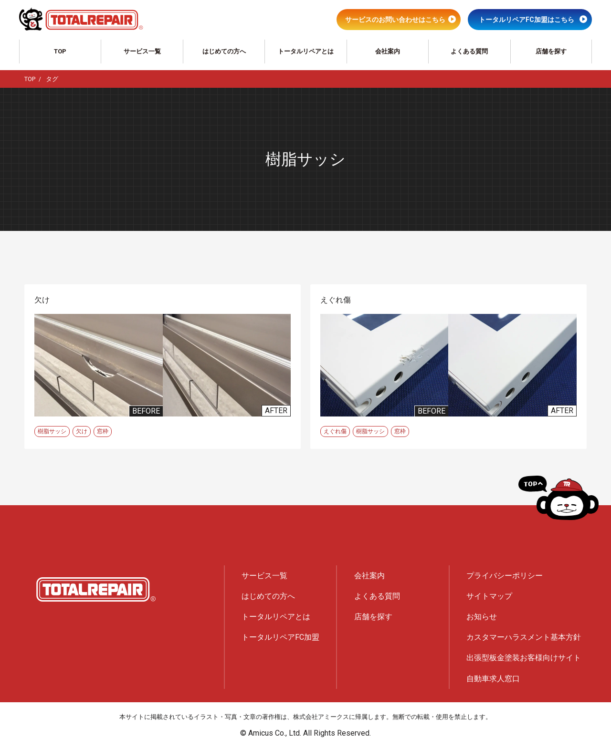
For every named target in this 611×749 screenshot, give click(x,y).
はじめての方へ (224, 51)
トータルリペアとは (306, 51)
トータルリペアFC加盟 (280, 637)
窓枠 (102, 431)
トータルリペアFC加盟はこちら (526, 19)
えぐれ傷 (335, 431)
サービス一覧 (142, 51)
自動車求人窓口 (493, 678)
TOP (60, 51)
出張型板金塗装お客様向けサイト (523, 657)
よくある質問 (469, 51)
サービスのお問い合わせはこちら (395, 19)
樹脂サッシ (52, 431)
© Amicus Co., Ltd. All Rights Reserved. (305, 733)
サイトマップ (489, 596)
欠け (81, 431)
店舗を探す (551, 51)
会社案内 (387, 51)
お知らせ (481, 616)
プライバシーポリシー (504, 575)
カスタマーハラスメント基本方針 (523, 637)
